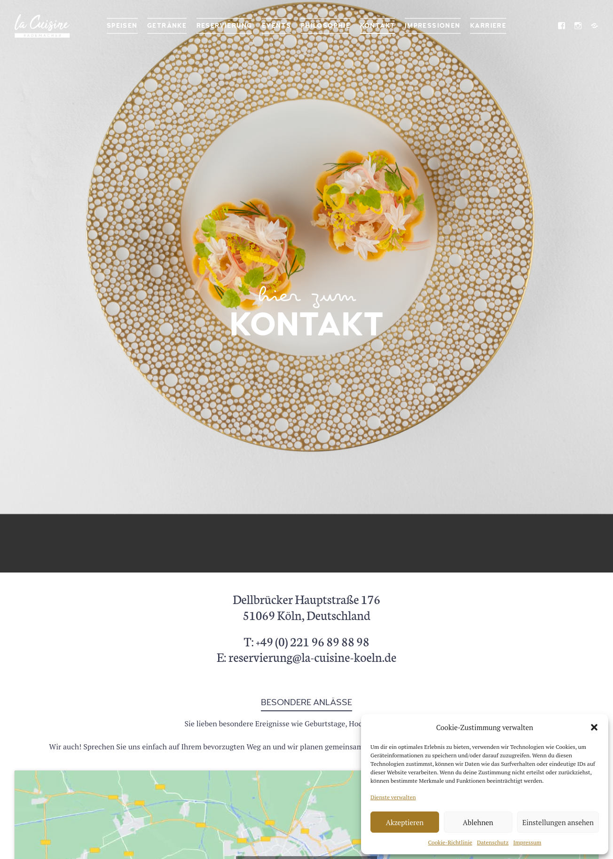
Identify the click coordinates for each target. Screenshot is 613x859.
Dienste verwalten (393, 797)
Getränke (167, 26)
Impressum (527, 842)
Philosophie (325, 26)
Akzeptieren (405, 822)
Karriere (488, 26)
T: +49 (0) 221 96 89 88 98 (306, 641)
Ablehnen (478, 822)
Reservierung (224, 26)
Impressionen (433, 26)
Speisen (122, 26)
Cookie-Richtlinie (450, 842)
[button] (594, 727)
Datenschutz (493, 842)
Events (276, 26)
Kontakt (377, 26)
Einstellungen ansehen (558, 822)
